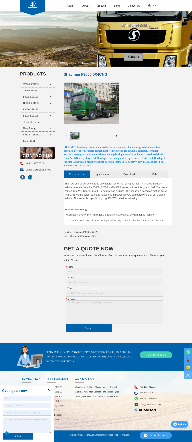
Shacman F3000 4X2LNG (86, 232)
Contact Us (134, 5)
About (85, 5)
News (117, 5)
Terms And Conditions (94, 435)
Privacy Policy (76, 435)
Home (70, 5)
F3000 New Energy (68, 63)
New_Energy (50, 63)
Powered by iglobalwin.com (117, 435)
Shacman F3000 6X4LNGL (83, 236)
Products (101, 5)
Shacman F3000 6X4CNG (92, 63)
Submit (18, 436)
